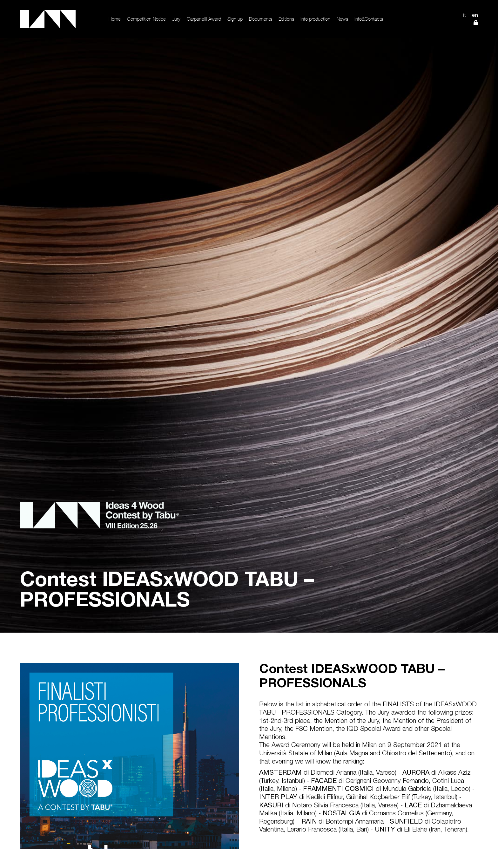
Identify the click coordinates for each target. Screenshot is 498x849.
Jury (176, 19)
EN (475, 15)
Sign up (235, 19)
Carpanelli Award (204, 19)
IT (464, 15)
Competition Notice (146, 19)
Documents (260, 19)
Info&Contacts (368, 19)
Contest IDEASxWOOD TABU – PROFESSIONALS (352, 677)
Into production (315, 19)
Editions (286, 19)
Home (115, 19)
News (342, 19)
